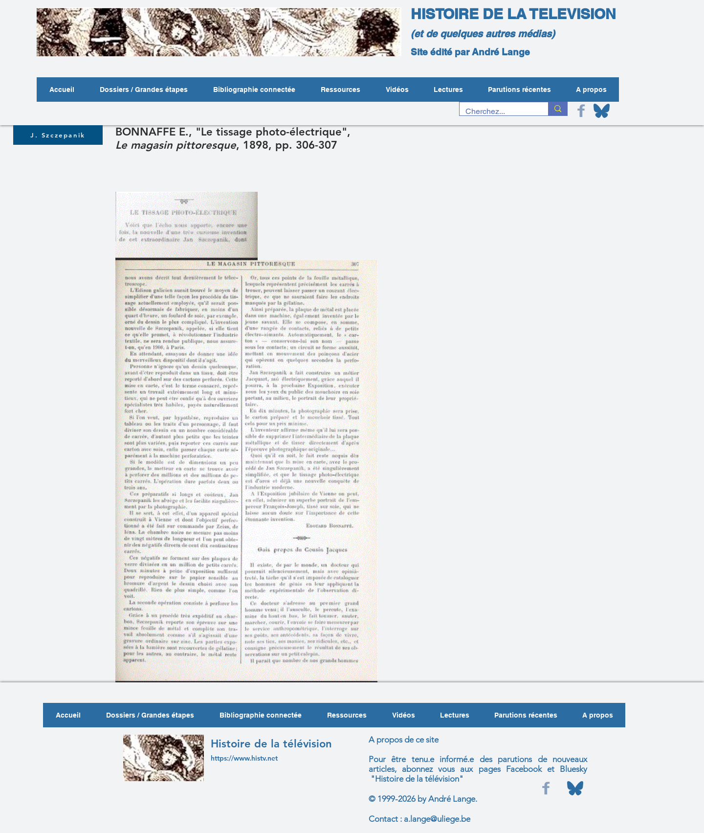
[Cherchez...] (496, 111)
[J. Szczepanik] (58, 135)
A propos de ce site (404, 739)
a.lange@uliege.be (437, 819)
